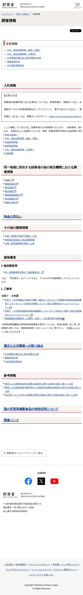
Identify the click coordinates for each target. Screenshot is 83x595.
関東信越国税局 (13, 195)
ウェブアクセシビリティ (17, 569)
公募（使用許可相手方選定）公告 (21, 236)
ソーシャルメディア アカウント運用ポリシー (54, 569)
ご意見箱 (8, 564)
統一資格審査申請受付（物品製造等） (24, 272)
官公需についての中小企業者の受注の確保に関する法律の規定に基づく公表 (41, 395)
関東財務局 (10, 184)
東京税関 (10, 187)
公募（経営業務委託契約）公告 (20, 243)
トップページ (7, 14)
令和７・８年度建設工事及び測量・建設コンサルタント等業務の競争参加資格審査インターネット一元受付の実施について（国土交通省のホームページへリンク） (43, 304)
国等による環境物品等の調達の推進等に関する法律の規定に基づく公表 (39, 384)
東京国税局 (11, 199)
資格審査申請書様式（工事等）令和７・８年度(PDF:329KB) (34, 318)
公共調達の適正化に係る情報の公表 (24, 58)
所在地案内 (20, 564)
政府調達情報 (11, 146)
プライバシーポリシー (39, 564)
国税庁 (9, 180)
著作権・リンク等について (65, 564)
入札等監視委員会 (15, 65)
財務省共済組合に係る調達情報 (20, 240)
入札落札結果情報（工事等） (22, 54)
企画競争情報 (11, 142)
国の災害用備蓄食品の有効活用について (31, 409)
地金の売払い (13, 216)
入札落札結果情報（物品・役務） (24, 50)
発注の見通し (11, 135)
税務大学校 (11, 202)
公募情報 (9, 153)
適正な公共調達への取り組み (23, 345)
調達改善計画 (13, 61)
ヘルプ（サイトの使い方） (41, 575)
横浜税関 (10, 191)
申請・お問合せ (22, 14)
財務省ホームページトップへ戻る (25, 453)
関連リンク (72, 328)
